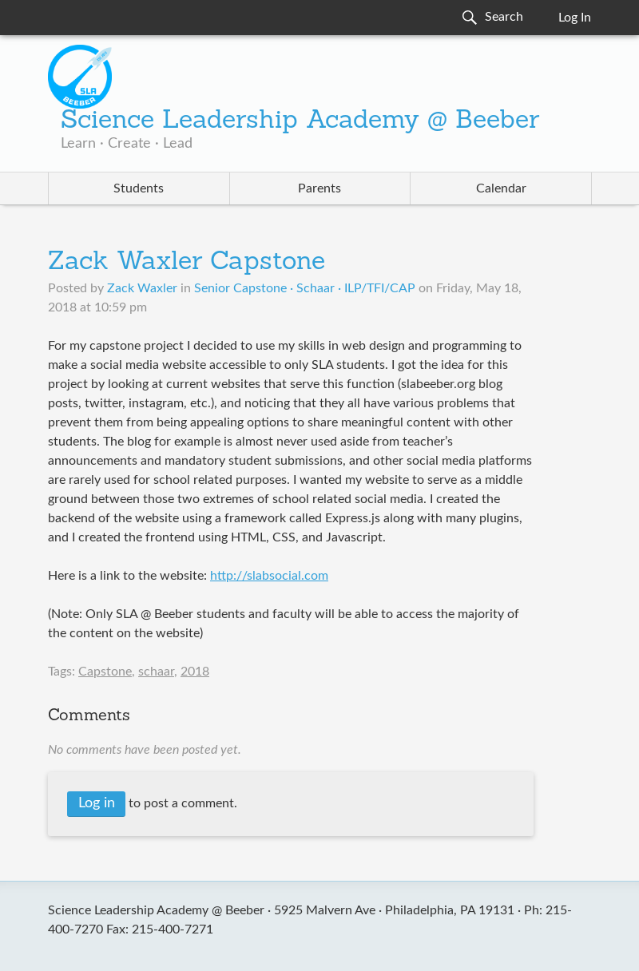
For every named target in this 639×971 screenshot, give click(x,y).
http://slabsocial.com (269, 575)
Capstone (105, 671)
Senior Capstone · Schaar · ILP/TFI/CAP (304, 288)
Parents (319, 188)
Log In (574, 17)
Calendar (501, 188)
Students (138, 188)
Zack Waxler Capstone (186, 262)
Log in (96, 803)
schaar (156, 671)
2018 (195, 671)
